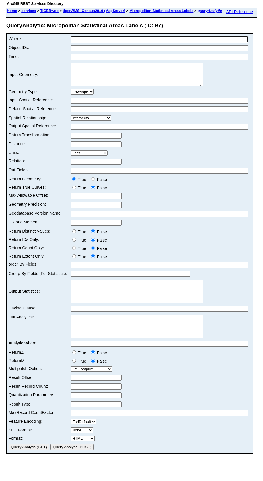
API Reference (239, 11)
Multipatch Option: (25, 381)
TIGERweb (49, 11)
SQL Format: (20, 443)
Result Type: (20, 417)
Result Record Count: (28, 399)
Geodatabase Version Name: (35, 217)
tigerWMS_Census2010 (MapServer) (94, 11)
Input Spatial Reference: (31, 104)
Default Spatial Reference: (33, 113)
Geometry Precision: (27, 208)
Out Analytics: (21, 325)
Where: (15, 38)
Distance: (17, 148)
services (28, 11)
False (99, 184)
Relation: (17, 165)
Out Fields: (19, 174)
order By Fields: (23, 268)
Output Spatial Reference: (32, 130)
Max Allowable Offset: (28, 199)
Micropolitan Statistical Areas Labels (162, 11)
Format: (16, 451)
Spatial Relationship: (27, 122)
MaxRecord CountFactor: (32, 425)
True (80, 184)
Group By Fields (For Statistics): (38, 278)
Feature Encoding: (25, 434)
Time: (14, 56)
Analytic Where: (23, 356)
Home (12, 11)
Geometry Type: (23, 96)
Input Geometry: (23, 77)
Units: (14, 157)
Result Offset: (21, 390)
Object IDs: (19, 47)
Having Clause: (23, 316)
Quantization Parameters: (32, 407)
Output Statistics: (24, 297)
